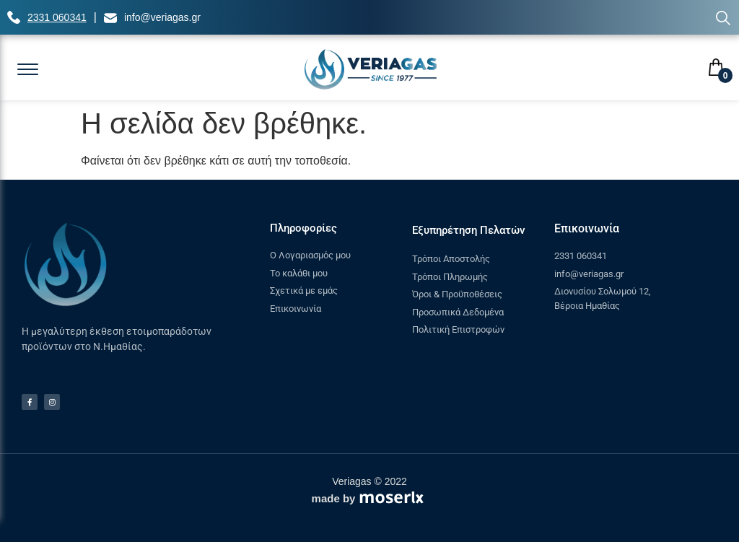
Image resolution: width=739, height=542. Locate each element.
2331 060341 (57, 17)
